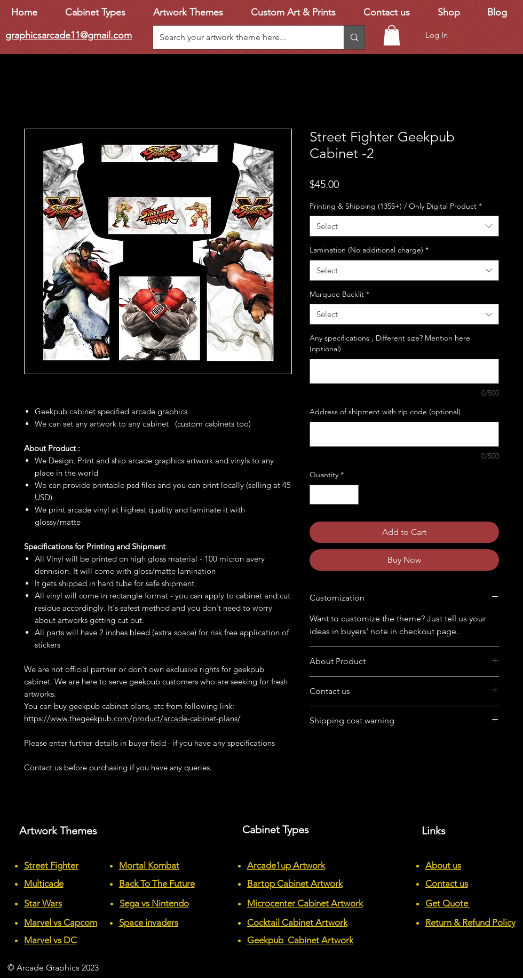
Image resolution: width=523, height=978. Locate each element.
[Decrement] (317, 494)
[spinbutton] (334, 494)
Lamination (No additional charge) (369, 250)
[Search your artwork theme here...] (240, 37)
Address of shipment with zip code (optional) (385, 411)
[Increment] (350, 494)
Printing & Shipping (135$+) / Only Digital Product (396, 206)
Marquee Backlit (339, 294)
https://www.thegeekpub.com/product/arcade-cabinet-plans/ (132, 718)
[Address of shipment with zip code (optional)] (404, 434)
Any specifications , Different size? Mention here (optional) (390, 343)
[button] (391, 35)
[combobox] (404, 226)
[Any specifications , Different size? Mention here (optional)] (404, 371)
